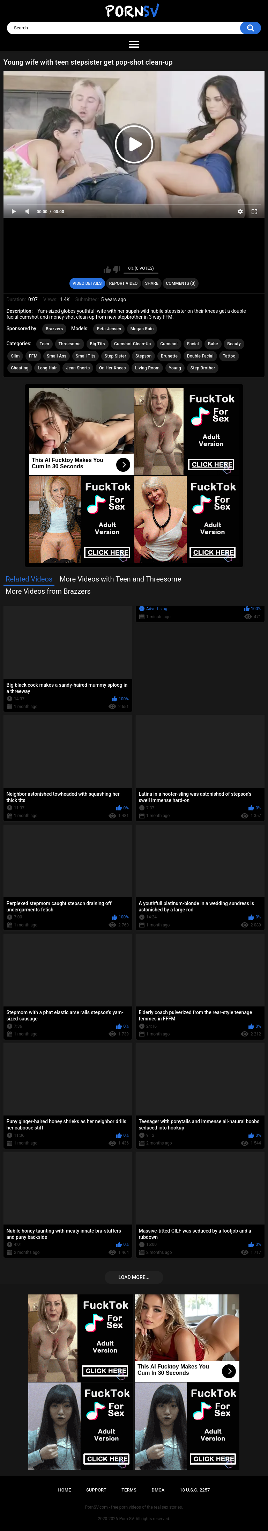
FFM (33, 356)
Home (64, 1490)
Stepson (143, 356)
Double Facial (200, 356)
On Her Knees (112, 368)
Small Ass (56, 356)
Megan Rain (142, 328)
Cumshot (169, 343)
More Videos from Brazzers (48, 591)
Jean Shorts (78, 368)
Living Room (147, 368)
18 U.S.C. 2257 (195, 1490)
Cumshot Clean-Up (132, 343)
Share (151, 283)
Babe (213, 343)
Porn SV (126, 1518)
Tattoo (229, 356)
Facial (193, 343)
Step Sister (115, 356)
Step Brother (203, 368)
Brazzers (54, 328)
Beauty (234, 343)
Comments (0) (180, 283)
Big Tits (97, 343)
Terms (128, 1490)
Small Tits (86, 356)
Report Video (123, 283)
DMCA (157, 1490)
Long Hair (47, 368)
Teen (45, 343)
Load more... (134, 1277)
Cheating (19, 368)
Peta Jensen (109, 328)
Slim (15, 356)
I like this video (107, 269)
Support (96, 1490)
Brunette (169, 356)
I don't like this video (116, 269)
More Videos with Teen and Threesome (120, 579)
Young (175, 368)
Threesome (70, 343)
